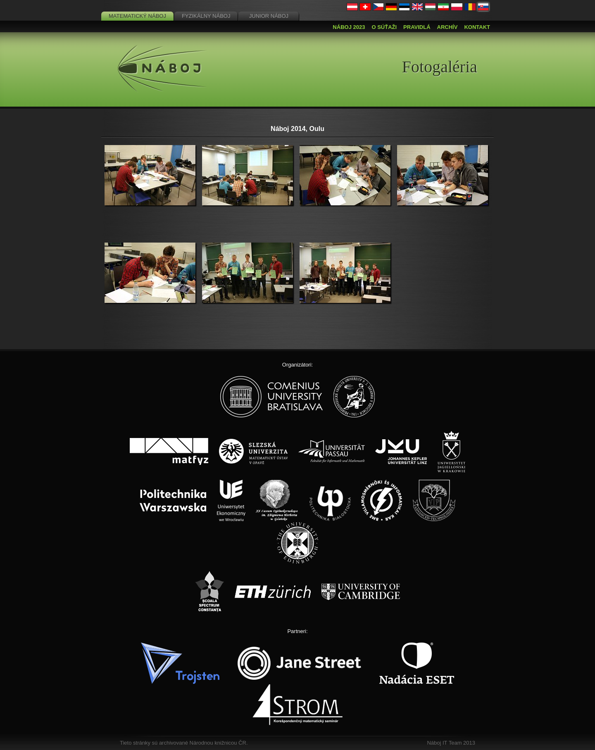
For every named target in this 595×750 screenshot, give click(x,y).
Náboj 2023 (349, 27)
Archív (447, 27)
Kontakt (477, 27)
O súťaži (384, 27)
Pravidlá (416, 27)
